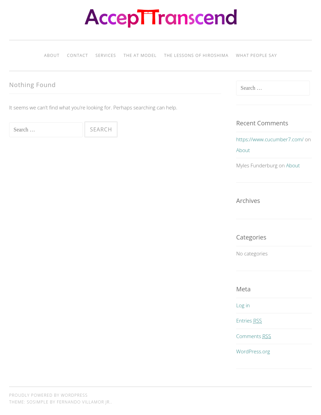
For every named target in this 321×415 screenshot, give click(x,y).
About (52, 55)
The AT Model (140, 55)
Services (105, 55)
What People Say (256, 55)
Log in (243, 305)
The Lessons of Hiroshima (196, 55)
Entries (249, 320)
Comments (253, 336)
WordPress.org (253, 351)
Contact (77, 55)
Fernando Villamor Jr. (84, 402)
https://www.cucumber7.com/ (269, 139)
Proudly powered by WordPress (48, 395)
